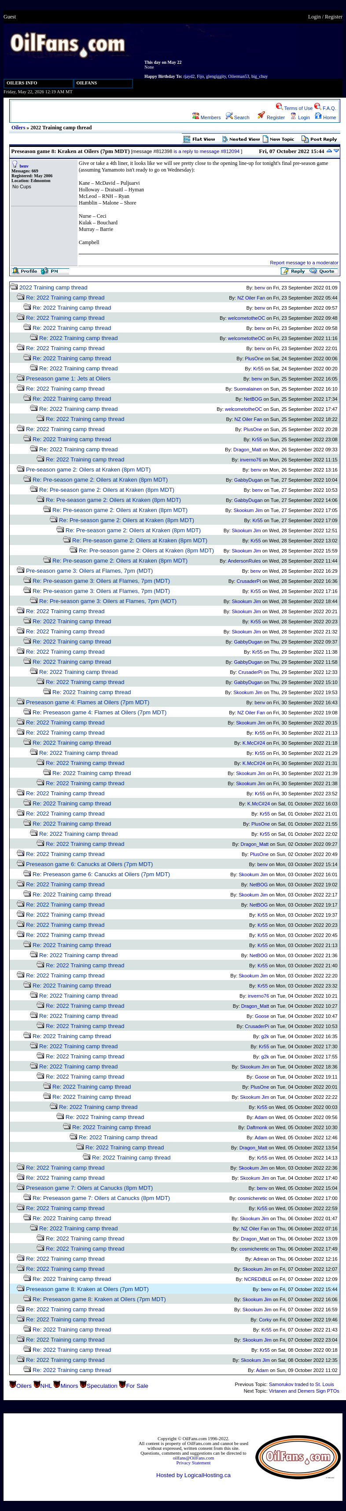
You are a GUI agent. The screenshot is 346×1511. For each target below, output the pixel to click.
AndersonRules (244, 560)
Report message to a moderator (304, 262)
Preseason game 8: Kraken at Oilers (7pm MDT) (87, 1289)
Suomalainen (248, 388)
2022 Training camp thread (53, 287)
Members (206, 117)
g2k (265, 1036)
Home (325, 117)
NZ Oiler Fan (251, 297)
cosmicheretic (252, 1198)
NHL (46, 1386)
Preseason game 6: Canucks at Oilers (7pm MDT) (89, 864)
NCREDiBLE (258, 1279)
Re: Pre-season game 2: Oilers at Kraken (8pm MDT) (100, 479)
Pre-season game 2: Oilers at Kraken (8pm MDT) (88, 469)
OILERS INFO (22, 82)
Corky (265, 1319)
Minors (69, 1386)
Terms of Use (294, 108)
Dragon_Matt (247, 449)
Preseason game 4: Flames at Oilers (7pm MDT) (87, 702)
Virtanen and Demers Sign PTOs (304, 1391)
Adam (261, 1117)
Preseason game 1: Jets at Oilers (68, 378)
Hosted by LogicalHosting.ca (193, 1475)
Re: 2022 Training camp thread (65, 297)
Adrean (261, 1259)
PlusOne (254, 358)
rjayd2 (189, 76)
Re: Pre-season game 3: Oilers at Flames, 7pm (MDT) (101, 581)
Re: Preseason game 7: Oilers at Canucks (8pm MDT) (101, 1198)
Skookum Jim (248, 510)
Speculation (102, 1386)
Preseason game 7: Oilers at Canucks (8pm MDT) (89, 1188)
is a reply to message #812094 (206, 151)
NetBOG (253, 399)
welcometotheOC (246, 318)
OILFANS (87, 82)
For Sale (137, 1386)
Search (238, 117)
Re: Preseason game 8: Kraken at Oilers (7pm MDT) (99, 1299)
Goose (262, 1016)
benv (24, 166)
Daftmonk (257, 1127)
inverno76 (250, 459)
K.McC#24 (254, 743)
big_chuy (259, 76)
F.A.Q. (325, 108)
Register (333, 17)
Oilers (18, 127)
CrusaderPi (249, 581)
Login (314, 17)
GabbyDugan (248, 480)
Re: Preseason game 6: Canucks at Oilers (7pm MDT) (101, 874)
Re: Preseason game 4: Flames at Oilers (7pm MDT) (99, 712)
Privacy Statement (194, 1462)
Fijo (200, 76)
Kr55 (258, 368)
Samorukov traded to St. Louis (301, 1384)
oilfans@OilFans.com (193, 1458)
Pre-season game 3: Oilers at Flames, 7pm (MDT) (89, 570)
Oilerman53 (238, 76)
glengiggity (216, 76)
